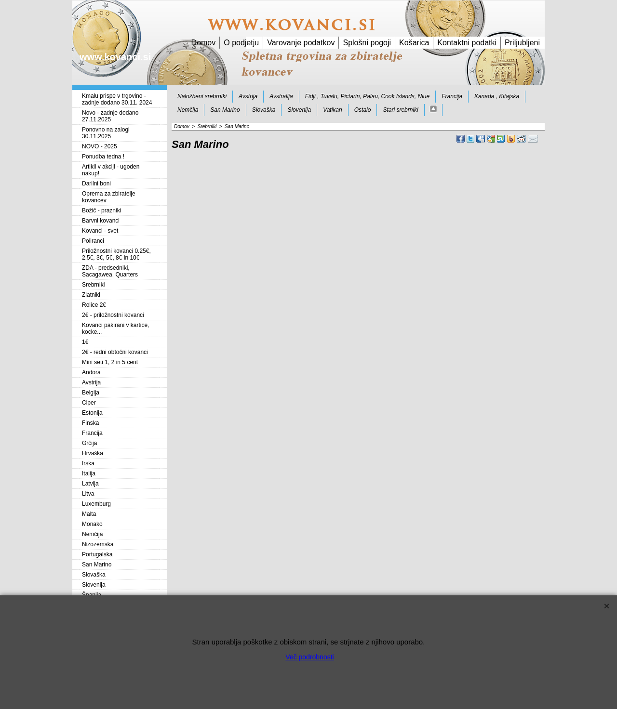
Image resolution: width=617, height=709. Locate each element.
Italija (88, 473)
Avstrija (91, 382)
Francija (92, 433)
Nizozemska (97, 544)
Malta (89, 514)
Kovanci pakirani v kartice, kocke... (115, 328)
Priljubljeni (522, 43)
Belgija (90, 392)
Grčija (89, 443)
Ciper (89, 402)
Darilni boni (96, 183)
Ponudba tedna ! (103, 156)
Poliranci (93, 240)
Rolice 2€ (94, 305)
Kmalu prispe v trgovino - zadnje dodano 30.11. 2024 (117, 99)
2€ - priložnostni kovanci (113, 315)
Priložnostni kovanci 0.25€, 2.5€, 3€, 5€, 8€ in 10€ (116, 254)
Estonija (92, 412)
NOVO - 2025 (99, 146)
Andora (91, 372)
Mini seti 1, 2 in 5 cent (110, 362)
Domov (203, 43)
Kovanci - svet (100, 230)
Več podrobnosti (309, 657)
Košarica (414, 43)
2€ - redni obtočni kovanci (115, 352)
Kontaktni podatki (466, 43)
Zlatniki (91, 294)
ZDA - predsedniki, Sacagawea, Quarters (110, 271)
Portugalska (97, 554)
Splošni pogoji (367, 43)
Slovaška (94, 574)
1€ (85, 342)
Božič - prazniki (101, 210)
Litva (88, 493)
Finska (90, 423)
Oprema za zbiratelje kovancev (108, 197)
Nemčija (92, 534)
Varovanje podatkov (301, 43)
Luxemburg (96, 503)
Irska (88, 463)
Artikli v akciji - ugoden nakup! (110, 170)
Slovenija (94, 584)
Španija (91, 594)
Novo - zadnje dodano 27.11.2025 (110, 116)
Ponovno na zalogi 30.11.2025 (106, 133)
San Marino (96, 564)
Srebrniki (93, 284)
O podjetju (241, 43)
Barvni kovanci (101, 220)
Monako (92, 524)
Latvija (90, 483)
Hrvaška (92, 453)
